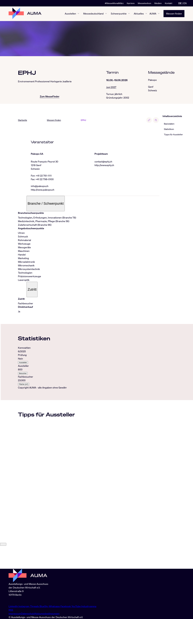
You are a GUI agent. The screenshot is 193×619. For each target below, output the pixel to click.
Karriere (131, 3)
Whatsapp (54, 606)
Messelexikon (144, 3)
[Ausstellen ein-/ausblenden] (78, 13)
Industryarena (88, 606)
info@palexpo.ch (39, 186)
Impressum (15, 613)
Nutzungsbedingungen (47, 613)
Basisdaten (169, 123)
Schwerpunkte (119, 13)
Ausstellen (70, 13)
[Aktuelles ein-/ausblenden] (146, 13)
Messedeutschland (93, 13)
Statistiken (169, 129)
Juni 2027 (111, 87)
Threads (35, 606)
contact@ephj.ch (103, 161)
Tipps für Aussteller (173, 134)
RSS (11, 609)
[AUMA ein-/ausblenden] (158, 13)
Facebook (65, 606)
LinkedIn (13, 606)
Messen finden (174, 13)
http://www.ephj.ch (104, 165)
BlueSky (44, 606)
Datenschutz (28, 613)
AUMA (152, 13)
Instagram (24, 606)
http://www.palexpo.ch (42, 189)
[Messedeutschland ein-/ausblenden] (106, 13)
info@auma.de (16, 600)
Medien (158, 3)
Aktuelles (139, 13)
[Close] (3, 567)
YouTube (76, 606)
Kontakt (168, 3)
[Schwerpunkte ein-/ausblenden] (129, 13)
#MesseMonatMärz (114, 3)
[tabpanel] (88, 366)
